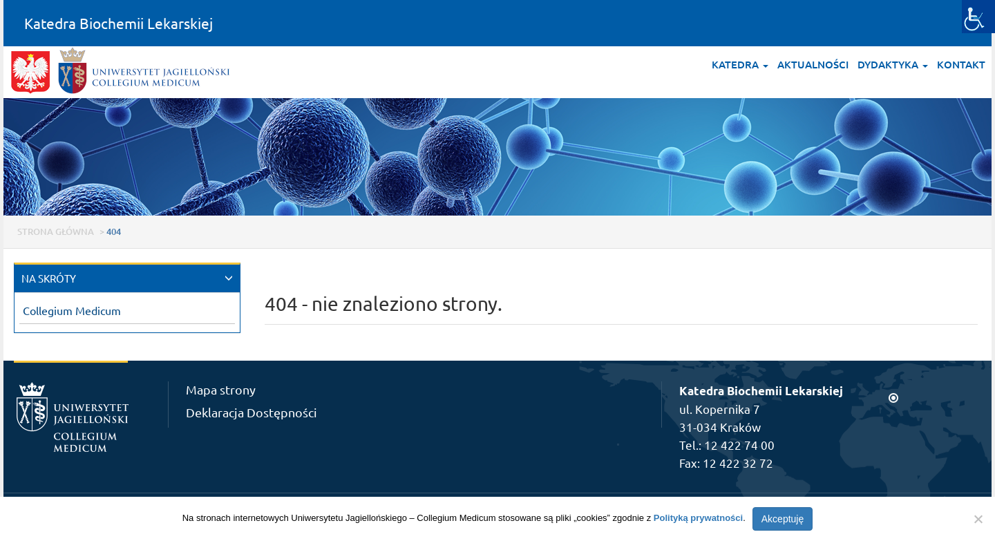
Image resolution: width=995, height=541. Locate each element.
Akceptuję (782, 518)
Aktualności (813, 64)
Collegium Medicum (72, 310)
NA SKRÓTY (48, 278)
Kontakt (961, 64)
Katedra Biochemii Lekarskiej (118, 23)
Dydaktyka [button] (892, 64)
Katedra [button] (740, 64)
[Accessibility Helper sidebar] (978, 16)
